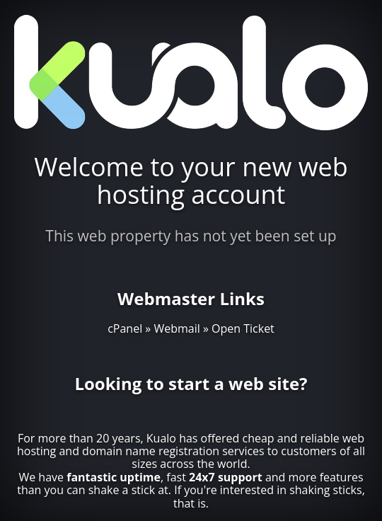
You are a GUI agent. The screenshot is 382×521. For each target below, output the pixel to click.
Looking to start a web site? (190, 383)
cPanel (125, 328)
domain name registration (150, 451)
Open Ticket (243, 328)
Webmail (176, 328)
